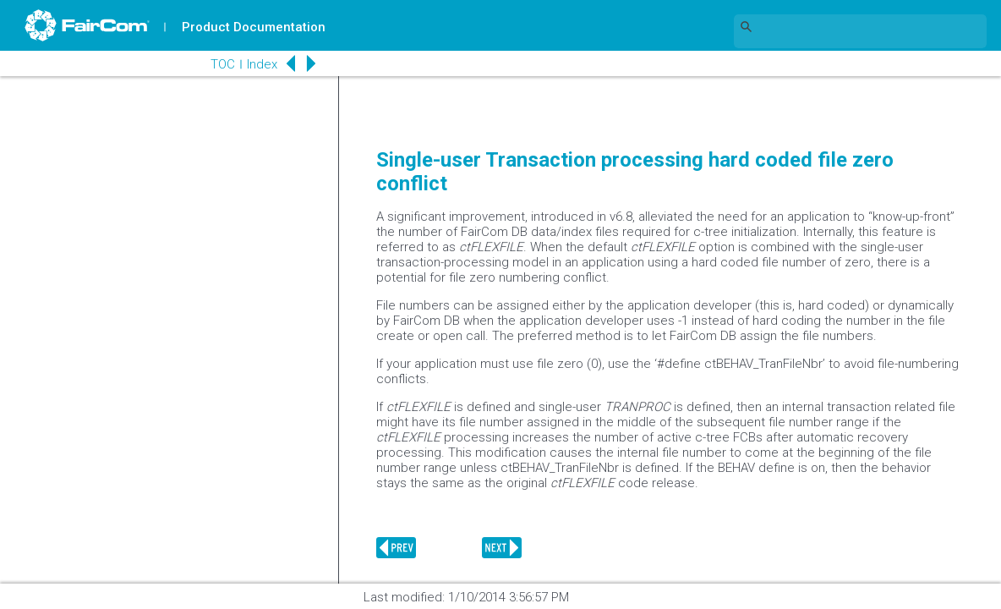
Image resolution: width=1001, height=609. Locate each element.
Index (258, 64)
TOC (219, 64)
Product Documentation (254, 27)
